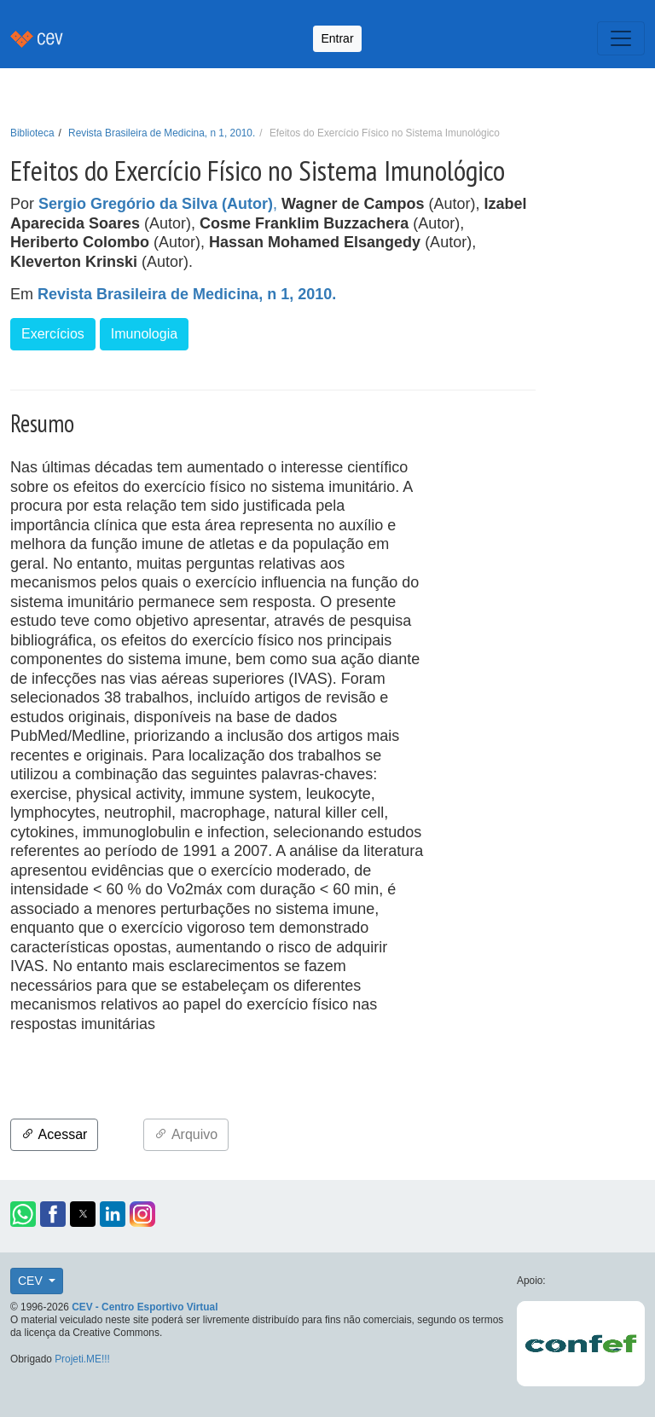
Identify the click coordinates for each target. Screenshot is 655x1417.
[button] (23, 1214)
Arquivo (185, 1134)
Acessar (54, 1134)
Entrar (337, 38)
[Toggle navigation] (621, 38)
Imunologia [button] (144, 334)
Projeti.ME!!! (82, 1359)
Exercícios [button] (52, 334)
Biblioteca (32, 133)
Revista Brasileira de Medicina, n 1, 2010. (161, 133)
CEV (32, 1280)
